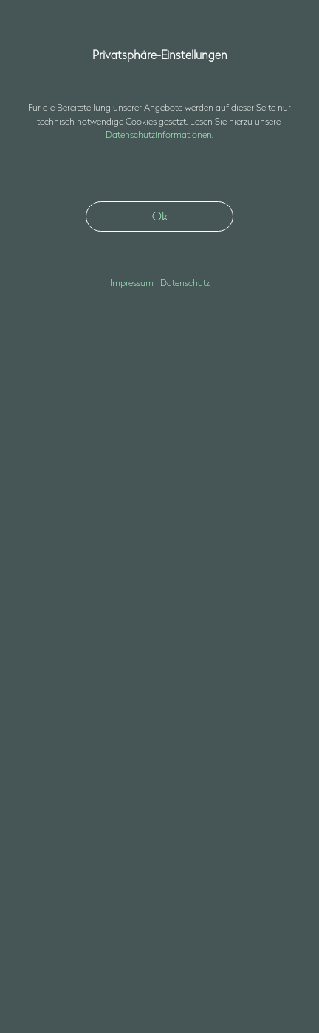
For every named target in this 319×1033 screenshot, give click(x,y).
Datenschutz (47, 918)
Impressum (44, 898)
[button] (285, 39)
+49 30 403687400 (56, 803)
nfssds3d (58, 822)
